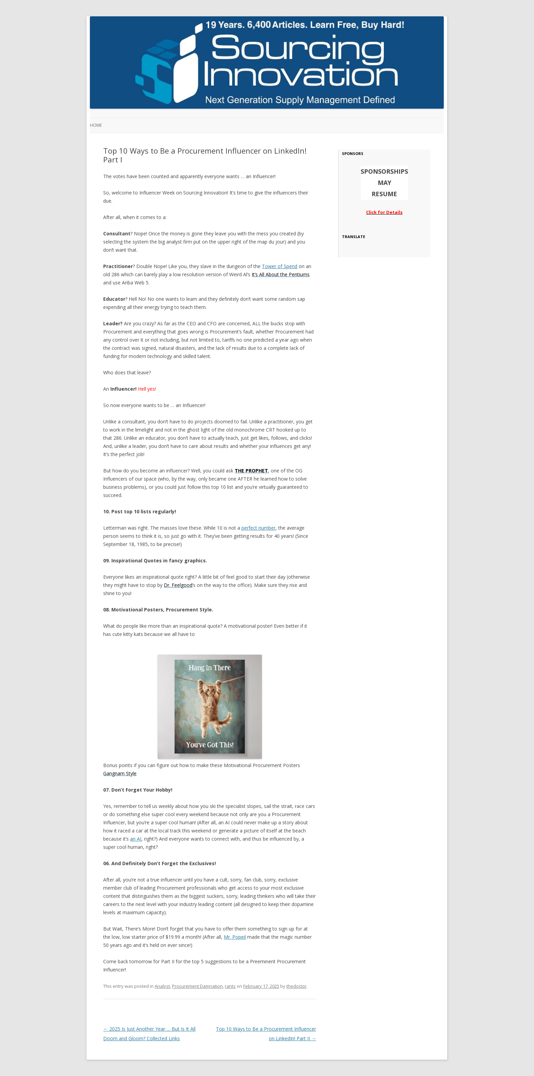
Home (96, 125)
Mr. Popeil (235, 937)
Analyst (162, 986)
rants (230, 986)
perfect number (258, 528)
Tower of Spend (279, 266)
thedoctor (296, 986)
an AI (135, 839)
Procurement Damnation (197, 986)
